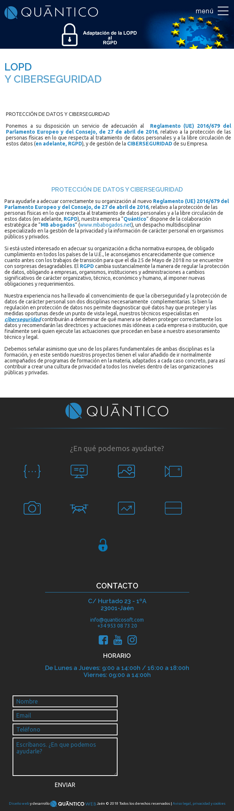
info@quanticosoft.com (117, 620)
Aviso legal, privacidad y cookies (199, 803)
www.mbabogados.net (106, 225)
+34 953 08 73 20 (117, 626)
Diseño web (19, 803)
